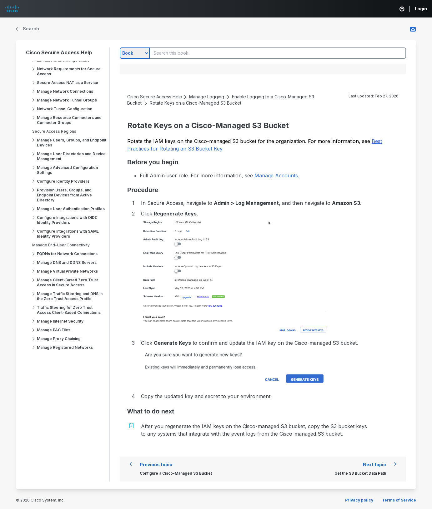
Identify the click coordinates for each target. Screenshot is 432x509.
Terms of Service (399, 500)
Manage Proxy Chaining (59, 338)
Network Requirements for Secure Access (69, 71)
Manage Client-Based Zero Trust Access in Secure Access (67, 282)
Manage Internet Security (60, 321)
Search (27, 28)
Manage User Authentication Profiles (71, 208)
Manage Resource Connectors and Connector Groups (69, 120)
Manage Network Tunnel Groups (67, 100)
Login (421, 8)
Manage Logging (206, 96)
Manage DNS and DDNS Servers (67, 262)
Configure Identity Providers (63, 181)
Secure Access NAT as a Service (67, 82)
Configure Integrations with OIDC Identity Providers (67, 220)
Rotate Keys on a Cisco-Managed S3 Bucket (195, 103)
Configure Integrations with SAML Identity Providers (68, 234)
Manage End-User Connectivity (61, 245)
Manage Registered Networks (65, 347)
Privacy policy (359, 500)
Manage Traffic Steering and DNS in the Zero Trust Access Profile (70, 296)
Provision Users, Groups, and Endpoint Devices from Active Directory (64, 195)
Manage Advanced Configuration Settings (67, 170)
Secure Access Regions (54, 131)
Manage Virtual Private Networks (67, 271)
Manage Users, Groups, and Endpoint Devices (71, 142)
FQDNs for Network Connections (67, 253)
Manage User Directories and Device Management (71, 156)
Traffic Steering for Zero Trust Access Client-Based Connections (69, 310)
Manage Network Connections (65, 91)
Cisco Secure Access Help (59, 52)
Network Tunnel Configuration (64, 108)
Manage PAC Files (53, 330)
